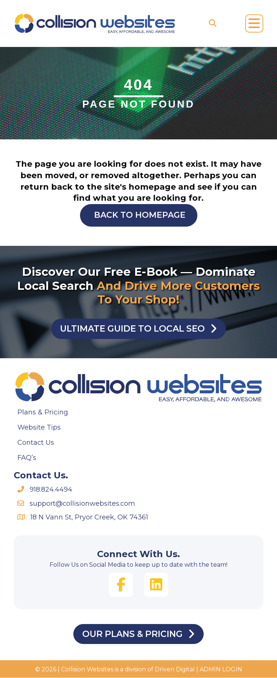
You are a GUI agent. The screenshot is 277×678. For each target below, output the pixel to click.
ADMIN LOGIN (221, 670)
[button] (121, 585)
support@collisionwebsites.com (82, 503)
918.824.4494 (51, 490)
